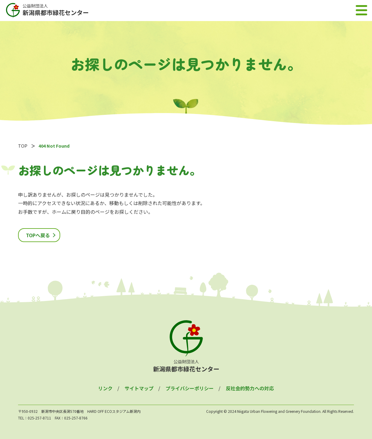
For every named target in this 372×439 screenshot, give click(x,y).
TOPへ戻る (38, 235)
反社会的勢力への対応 (250, 388)
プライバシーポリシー (190, 388)
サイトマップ (139, 388)
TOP (22, 146)
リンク (105, 388)
